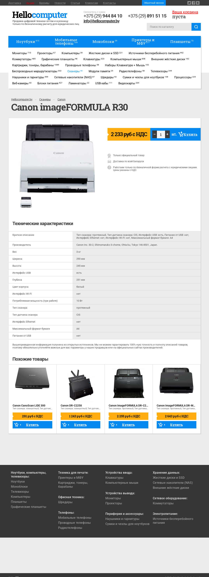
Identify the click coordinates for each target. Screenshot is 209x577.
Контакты (109, 2)
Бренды (44, 2)
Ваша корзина (185, 12)
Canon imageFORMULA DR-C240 (129, 405)
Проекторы (113, 503)
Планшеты (19, 502)
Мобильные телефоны (74, 518)
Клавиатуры (114, 478)
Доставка (14, 2)
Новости (60, 2)
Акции (30, 2)
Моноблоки (19, 486)
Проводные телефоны (74, 523)
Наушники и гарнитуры (122, 519)
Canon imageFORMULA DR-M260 (177, 405)
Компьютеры (20, 497)
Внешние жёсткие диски (171, 488)
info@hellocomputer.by (101, 21)
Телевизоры (20, 491)
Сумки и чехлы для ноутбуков (127, 524)
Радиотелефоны (70, 528)
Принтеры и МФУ (70, 478)
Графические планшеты (28, 507)
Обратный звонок (154, 3)
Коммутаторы (163, 503)
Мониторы (113, 498)
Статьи (75, 2)
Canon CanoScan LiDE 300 (29, 405)
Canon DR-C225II (71, 405)
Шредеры (65, 502)
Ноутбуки (18, 481)
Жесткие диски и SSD (169, 478)
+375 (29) (103, 16)
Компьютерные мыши (121, 483)
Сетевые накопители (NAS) (173, 483)
